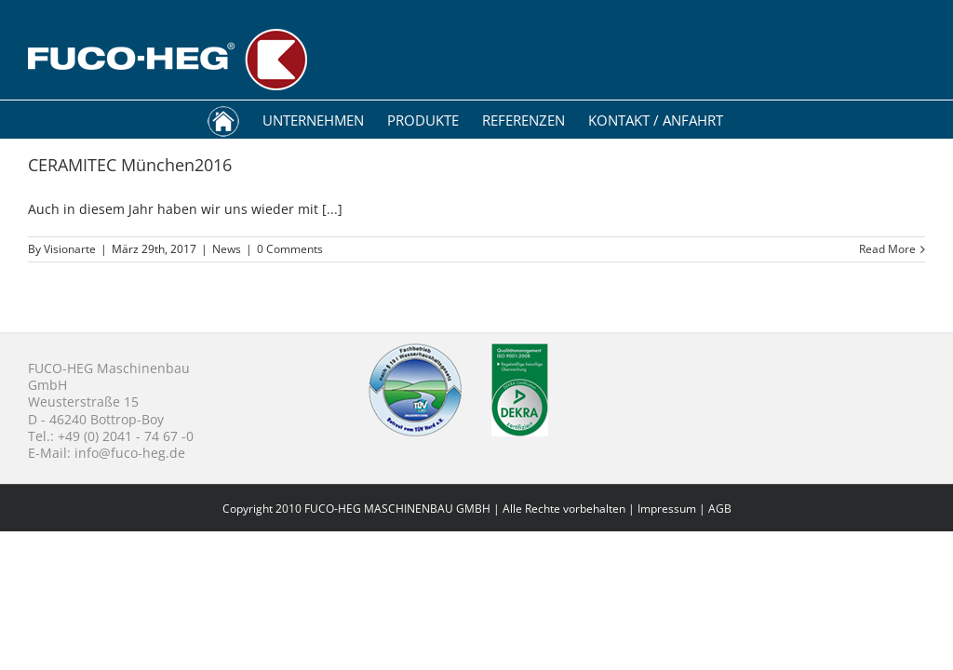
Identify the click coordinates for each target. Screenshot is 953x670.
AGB (720, 508)
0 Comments (290, 249)
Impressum (667, 508)
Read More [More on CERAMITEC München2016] (887, 249)
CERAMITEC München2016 (130, 165)
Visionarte (70, 249)
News (226, 249)
